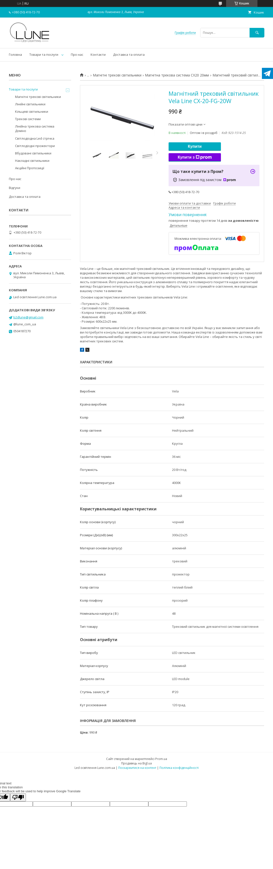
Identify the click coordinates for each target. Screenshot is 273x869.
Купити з (195, 157)
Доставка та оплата (129, 54)
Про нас (77, 54)
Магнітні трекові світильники (117, 75)
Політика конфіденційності (179, 768)
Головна (15, 54)
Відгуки (14, 187)
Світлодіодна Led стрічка (34, 138)
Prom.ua (161, 759)
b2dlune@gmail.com (28, 317)
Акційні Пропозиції (29, 168)
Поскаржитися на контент (137, 768)
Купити (195, 146)
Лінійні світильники (30, 104)
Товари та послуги (43, 54)
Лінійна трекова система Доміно (34, 128)
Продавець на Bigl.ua (136, 763)
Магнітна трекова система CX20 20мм (177, 75)
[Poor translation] (18, 797)
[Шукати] (257, 32)
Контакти (98, 54)
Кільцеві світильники (31, 111)
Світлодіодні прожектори (35, 146)
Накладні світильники (32, 160)
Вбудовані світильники (33, 153)
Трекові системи (28, 119)
